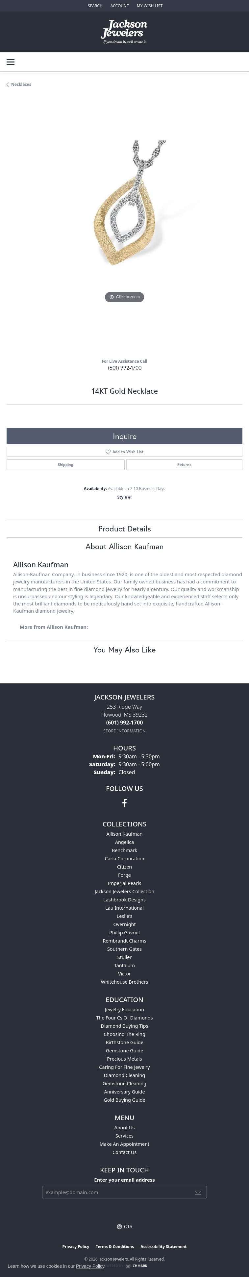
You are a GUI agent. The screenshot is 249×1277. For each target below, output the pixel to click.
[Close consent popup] (128, 1266)
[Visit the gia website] (125, 1227)
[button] (95, 6)
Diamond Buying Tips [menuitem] (124, 1026)
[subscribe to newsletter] (198, 1192)
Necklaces (21, 84)
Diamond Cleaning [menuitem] (124, 1075)
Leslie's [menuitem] (125, 916)
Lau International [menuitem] (124, 908)
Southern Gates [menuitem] (124, 949)
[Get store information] (124, 731)
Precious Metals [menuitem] (124, 1059)
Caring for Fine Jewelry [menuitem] (124, 1067)
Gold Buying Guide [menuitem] (124, 1100)
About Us (124, 1127)
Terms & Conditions (115, 1246)
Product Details (124, 528)
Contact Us (124, 1152)
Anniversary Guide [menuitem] (124, 1092)
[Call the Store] (124, 722)
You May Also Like (124, 649)
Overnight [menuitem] (124, 924)
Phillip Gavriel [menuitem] (124, 932)
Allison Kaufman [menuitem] (125, 834)
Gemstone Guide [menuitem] (124, 1050)
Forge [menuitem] (124, 875)
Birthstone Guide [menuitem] (124, 1042)
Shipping (65, 464)
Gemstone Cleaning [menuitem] (124, 1083)
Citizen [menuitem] (124, 867)
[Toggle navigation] (10, 62)
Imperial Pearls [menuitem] (124, 883)
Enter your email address (124, 1179)
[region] (124, 225)
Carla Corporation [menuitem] (124, 858)
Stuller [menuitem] (124, 957)
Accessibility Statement (163, 1246)
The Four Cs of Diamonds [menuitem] (124, 1018)
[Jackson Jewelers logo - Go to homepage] (124, 32)
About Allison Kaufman (125, 546)
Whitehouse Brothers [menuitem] (124, 982)
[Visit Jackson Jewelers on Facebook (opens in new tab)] (124, 803)
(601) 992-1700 (124, 367)
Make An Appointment (125, 1144)
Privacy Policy (75, 1246)
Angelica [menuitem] (124, 842)
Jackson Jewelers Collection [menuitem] (124, 891)
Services (124, 1136)
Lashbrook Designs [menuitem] (124, 899)
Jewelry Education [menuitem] (124, 1009)
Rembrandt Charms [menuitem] (124, 941)
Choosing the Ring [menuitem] (124, 1034)
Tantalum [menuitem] (124, 965)
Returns (184, 464)
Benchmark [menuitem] (124, 850)
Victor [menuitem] (124, 973)
